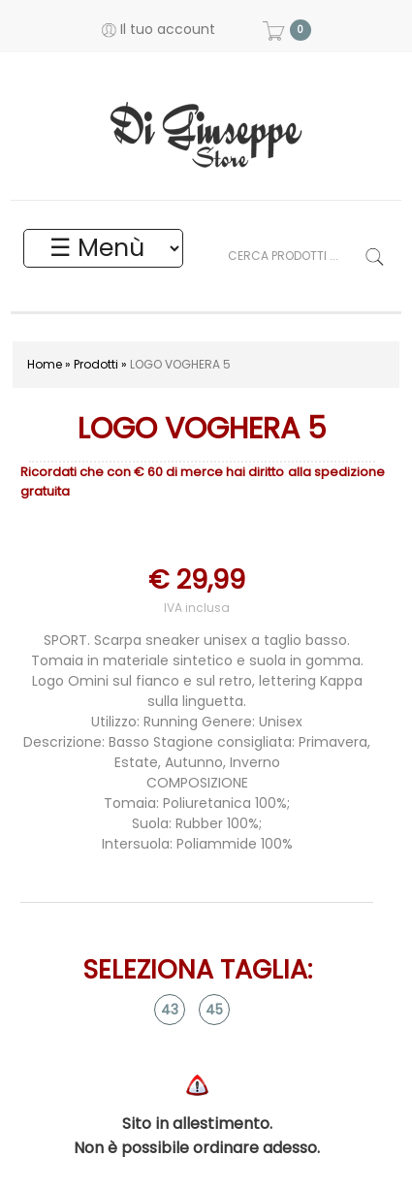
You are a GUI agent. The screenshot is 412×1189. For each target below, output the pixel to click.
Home (44, 364)
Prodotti (96, 364)
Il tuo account (158, 29)
